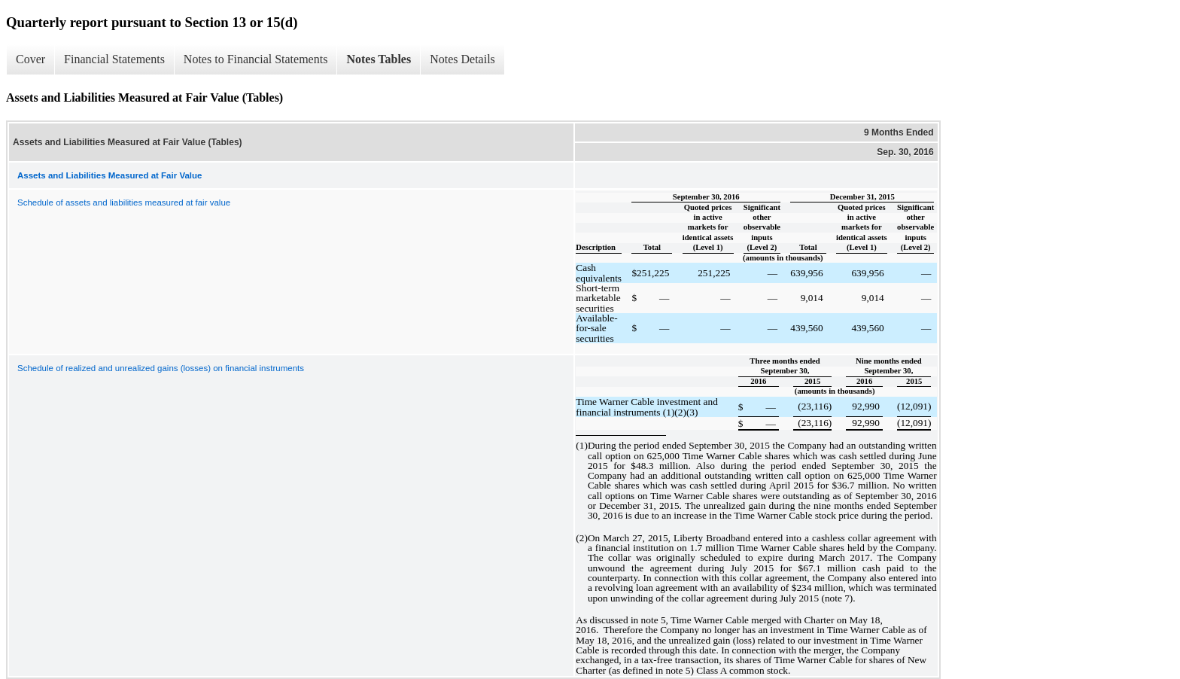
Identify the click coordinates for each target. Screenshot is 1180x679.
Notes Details (462, 59)
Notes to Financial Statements (256, 59)
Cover (30, 59)
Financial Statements (114, 59)
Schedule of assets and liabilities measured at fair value (123, 202)
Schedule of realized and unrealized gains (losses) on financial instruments (160, 368)
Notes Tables (378, 59)
